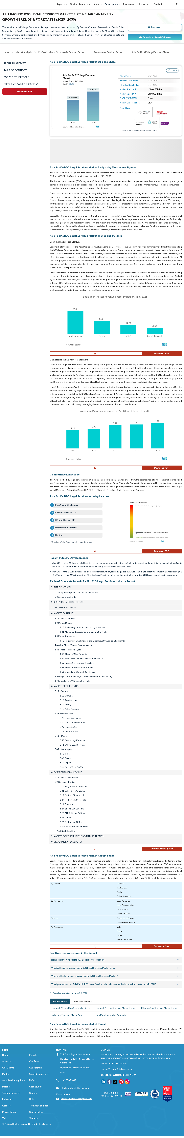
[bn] (155, 27)
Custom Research (79, 4)
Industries (144, 4)
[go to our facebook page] (109, 1087)
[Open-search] (178, 4)
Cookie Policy (36, 1117)
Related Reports (60, 1006)
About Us (6, 1066)
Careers (6, 1110)
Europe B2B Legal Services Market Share (71, 1013)
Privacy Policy (9, 1117)
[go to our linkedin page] (103, 1087)
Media (5, 1079)
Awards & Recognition (13, 1085)
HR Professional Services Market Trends (158, 1013)
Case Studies (35, 1091)
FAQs (32, 1085)
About (97, 4)
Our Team (34, 1066)
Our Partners (35, 1072)
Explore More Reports (82, 1006)
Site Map (33, 1123)
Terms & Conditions (39, 1110)
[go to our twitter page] (115, 1087)
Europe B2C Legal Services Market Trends (115, 1013)
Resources (129, 4)
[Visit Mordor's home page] (19, 4)
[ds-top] (155, 37)
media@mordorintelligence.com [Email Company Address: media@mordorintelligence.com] (76, 1103)
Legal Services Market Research (111, 1020)
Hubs (31, 1104)
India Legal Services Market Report (68, 1020)
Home (5, 1060)
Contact (158, 4)
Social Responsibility (39, 1079)
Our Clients (8, 1072)
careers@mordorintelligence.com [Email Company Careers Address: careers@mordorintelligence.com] (117, 1074)
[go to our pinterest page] (121, 1087)
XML (4, 1123)
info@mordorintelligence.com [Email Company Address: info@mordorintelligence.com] (75, 1093)
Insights (6, 1091)
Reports (61, 4)
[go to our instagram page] (127, 1087)
